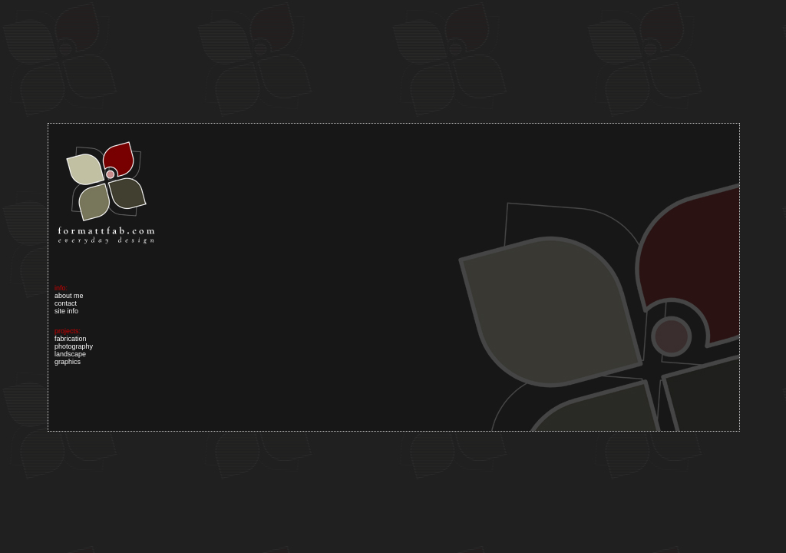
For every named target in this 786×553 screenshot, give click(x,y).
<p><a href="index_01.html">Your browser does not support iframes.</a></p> (393, 277)
